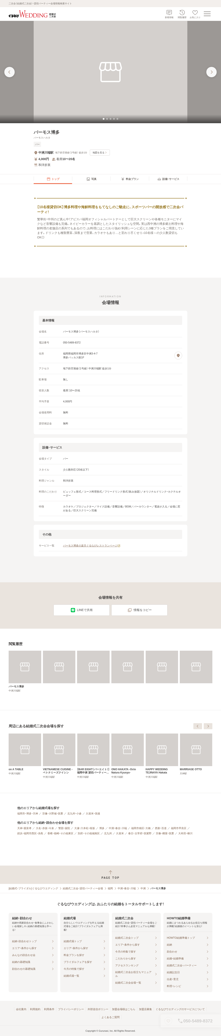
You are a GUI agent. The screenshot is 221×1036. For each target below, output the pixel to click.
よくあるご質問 (110, 1017)
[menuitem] (53, 179)
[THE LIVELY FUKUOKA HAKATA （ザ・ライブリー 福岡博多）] (59, 756)
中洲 (143, 888)
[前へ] (197, 726)
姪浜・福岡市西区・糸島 (30, 833)
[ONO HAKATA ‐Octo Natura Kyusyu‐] (196, 756)
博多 (101, 828)
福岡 (110, 888)
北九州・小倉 (74, 813)
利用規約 (35, 1009)
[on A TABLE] (93, 754)
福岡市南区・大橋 (141, 828)
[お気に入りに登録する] (168, 1021)
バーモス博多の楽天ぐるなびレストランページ (91, 545)
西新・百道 (161, 828)
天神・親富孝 (24, 828)
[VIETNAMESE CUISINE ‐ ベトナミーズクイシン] (127, 756)
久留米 (120, 833)
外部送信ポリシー (98, 1009)
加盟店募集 (145, 1009)
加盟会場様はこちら (123, 1009)
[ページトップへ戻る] (110, 875)
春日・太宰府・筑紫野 (140, 833)
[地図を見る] (178, 355)
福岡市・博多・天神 (27, 813)
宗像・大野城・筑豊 (52, 813)
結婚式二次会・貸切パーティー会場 (83, 888)
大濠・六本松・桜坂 (84, 828)
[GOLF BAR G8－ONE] (25, 754)
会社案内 (21, 1009)
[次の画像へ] (211, 72)
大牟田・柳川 (185, 833)
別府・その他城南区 (89, 833)
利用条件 (49, 1009)
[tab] (103, 119)
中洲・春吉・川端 (118, 828)
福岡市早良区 (178, 828)
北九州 (108, 833)
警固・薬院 (64, 828)
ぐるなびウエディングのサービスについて (180, 1009)
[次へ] (208, 726)
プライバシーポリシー (71, 1009)
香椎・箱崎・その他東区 (60, 833)
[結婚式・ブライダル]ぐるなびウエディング (33, 888)
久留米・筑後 (93, 813)
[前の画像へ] (9, 72)
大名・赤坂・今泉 (45, 828)
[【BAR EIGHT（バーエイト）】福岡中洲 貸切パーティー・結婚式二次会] (162, 756)
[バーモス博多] (25, 671)
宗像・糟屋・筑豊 (165, 833)
